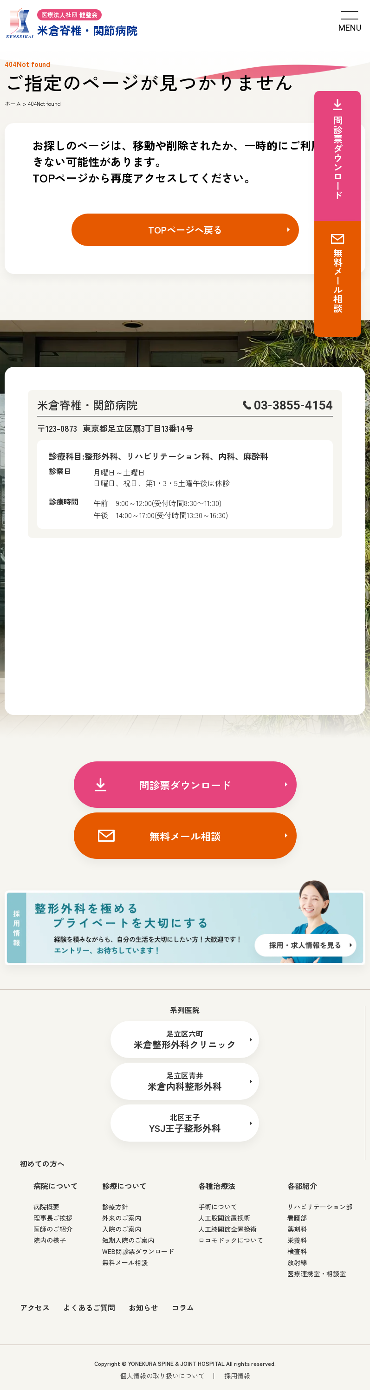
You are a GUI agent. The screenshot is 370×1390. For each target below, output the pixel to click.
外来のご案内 (121, 1217)
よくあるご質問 (89, 1307)
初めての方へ (42, 1163)
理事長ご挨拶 (52, 1217)
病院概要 (46, 1206)
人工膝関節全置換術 (227, 1229)
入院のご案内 (121, 1229)
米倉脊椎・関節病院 (71, 22)
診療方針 (115, 1206)
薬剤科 (297, 1229)
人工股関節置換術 (224, 1217)
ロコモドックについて (230, 1240)
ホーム (13, 103)
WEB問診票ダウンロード (138, 1251)
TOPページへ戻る (185, 229)
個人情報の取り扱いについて (162, 1375)
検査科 (297, 1251)
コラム (183, 1307)
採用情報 (237, 1375)
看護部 (297, 1217)
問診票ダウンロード (185, 784)
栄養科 (297, 1240)
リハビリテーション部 (319, 1206)
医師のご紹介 (52, 1229)
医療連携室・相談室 (316, 1273)
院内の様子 (49, 1240)
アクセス (35, 1307)
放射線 (297, 1262)
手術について (217, 1206)
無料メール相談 (185, 835)
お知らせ (143, 1307)
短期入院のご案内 (128, 1240)
